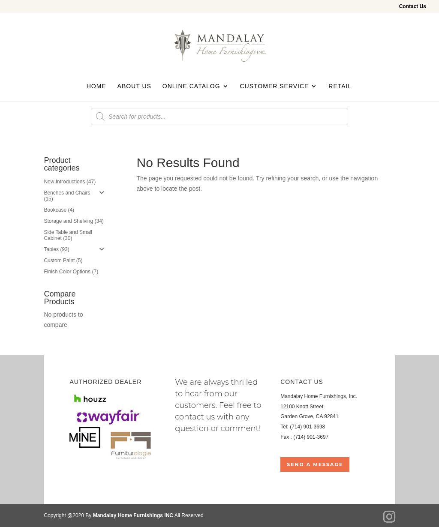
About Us (134, 86)
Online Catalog (191, 86)
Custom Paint (59, 261)
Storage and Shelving (68, 221)
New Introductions (64, 182)
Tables (51, 249)
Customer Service (274, 86)
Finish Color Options (67, 272)
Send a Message (315, 464)
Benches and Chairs (67, 193)
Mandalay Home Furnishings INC (133, 515)
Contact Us (412, 6)
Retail (340, 86)
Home (96, 86)
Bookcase (55, 210)
